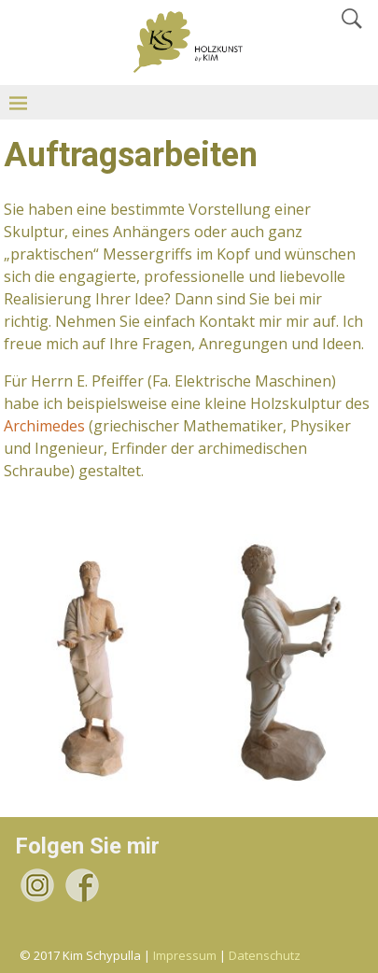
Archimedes (44, 426)
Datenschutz (265, 955)
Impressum (185, 955)
